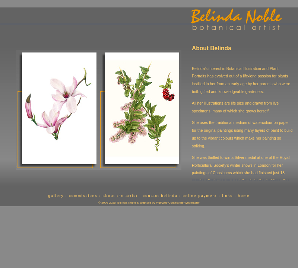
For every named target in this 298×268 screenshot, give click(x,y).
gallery (56, 196)
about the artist (119, 196)
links (227, 196)
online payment (200, 196)
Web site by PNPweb (154, 202)
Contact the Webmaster (184, 202)
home (244, 196)
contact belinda (160, 196)
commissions (83, 196)
